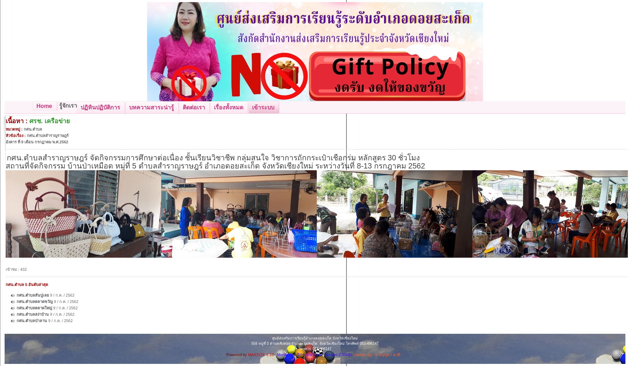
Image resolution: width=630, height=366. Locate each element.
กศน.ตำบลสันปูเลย (33, 295)
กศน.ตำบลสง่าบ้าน (33, 314)
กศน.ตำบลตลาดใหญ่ (34, 308)
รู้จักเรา (68, 106)
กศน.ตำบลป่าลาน (32, 321)
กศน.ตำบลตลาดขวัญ (35, 301)
